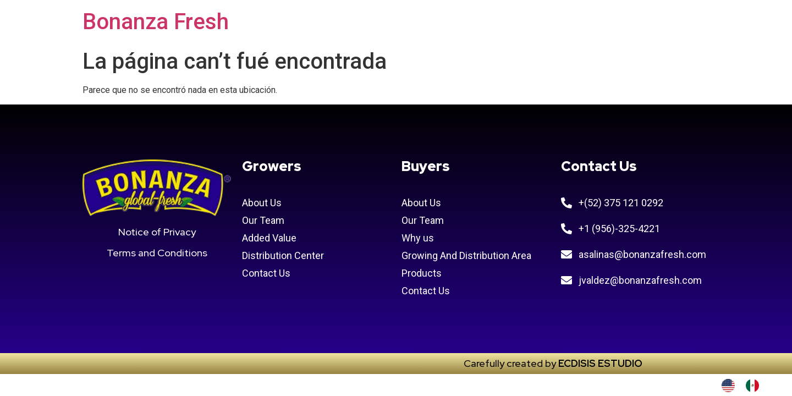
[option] (755, 385)
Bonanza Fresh (155, 22)
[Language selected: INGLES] (746, 385)
